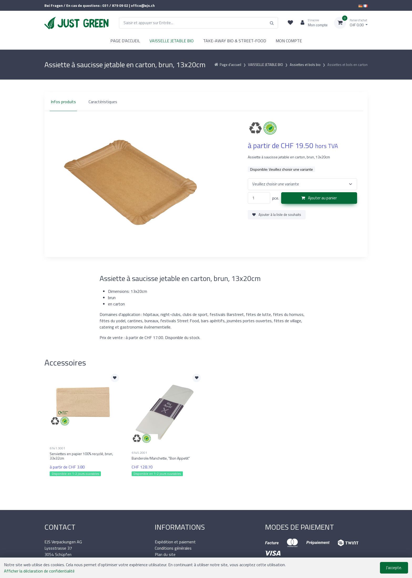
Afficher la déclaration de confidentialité (39, 571)
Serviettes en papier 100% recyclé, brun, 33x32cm (81, 456)
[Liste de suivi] (290, 23)
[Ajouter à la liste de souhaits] (115, 378)
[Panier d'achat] (351, 23)
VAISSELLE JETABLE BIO (172, 41)
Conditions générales (173, 548)
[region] (206, 101)
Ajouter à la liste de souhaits (276, 214)
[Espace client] (312, 23)
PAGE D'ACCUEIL (125, 41)
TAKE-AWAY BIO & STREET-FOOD (234, 41)
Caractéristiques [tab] (103, 101)
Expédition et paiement (175, 542)
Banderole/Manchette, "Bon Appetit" (161, 458)
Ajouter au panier (319, 198)
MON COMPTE (289, 41)
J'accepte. (394, 568)
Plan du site (165, 554)
